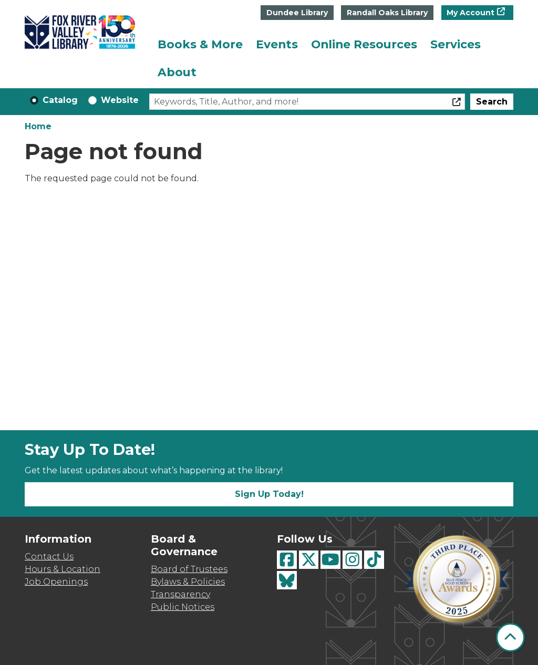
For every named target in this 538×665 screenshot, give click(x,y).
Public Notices (182, 607)
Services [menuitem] (455, 44)
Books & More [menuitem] (200, 44)
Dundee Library (297, 12)
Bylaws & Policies (188, 582)
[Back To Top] (510, 637)
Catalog (60, 100)
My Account (470, 12)
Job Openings (56, 582)
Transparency (180, 594)
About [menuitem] (177, 72)
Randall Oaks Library (387, 12)
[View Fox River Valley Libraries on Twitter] (309, 559)
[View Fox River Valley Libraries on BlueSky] (287, 580)
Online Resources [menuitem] (364, 44)
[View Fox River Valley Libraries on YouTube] (330, 559)
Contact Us (49, 557)
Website (120, 100)
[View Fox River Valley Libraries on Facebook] (287, 559)
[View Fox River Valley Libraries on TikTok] (374, 559)
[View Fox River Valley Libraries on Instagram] (353, 559)
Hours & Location (62, 569)
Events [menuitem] (277, 44)
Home (38, 126)
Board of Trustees (189, 569)
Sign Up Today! (269, 494)
